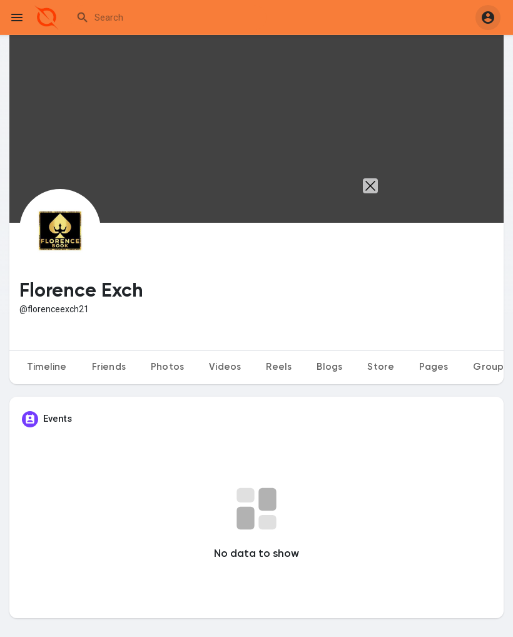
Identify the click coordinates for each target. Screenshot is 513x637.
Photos (167, 367)
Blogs (329, 367)
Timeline (47, 367)
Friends (109, 367)
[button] (487, 17)
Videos (225, 367)
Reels (279, 367)
